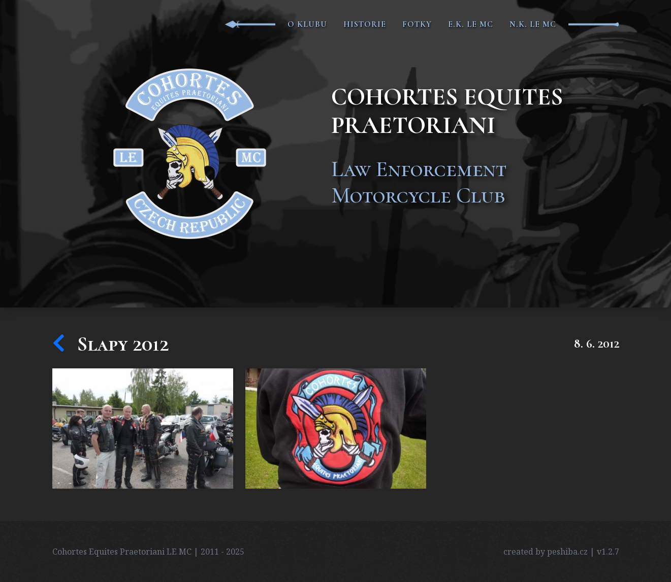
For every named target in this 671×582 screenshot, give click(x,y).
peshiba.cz (567, 551)
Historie (364, 24)
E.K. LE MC (470, 24)
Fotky (417, 24)
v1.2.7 (608, 551)
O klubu (307, 24)
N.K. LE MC (532, 24)
